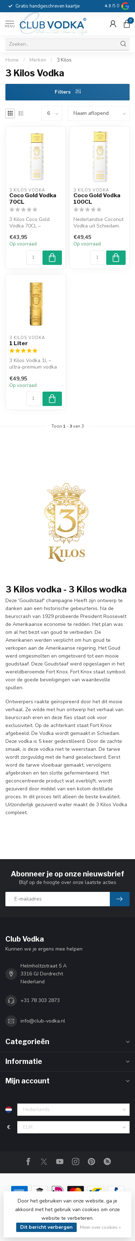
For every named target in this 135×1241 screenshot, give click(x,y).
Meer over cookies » (100, 1227)
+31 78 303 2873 (40, 1000)
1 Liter (18, 343)
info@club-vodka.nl (43, 1020)
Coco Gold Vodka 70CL (32, 198)
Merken (38, 60)
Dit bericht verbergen (46, 1227)
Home (12, 60)
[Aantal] (33, 258)
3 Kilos (64, 60)
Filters (68, 92)
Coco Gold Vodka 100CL (96, 198)
